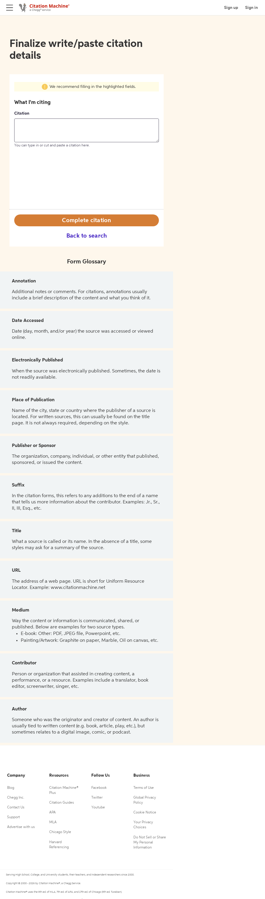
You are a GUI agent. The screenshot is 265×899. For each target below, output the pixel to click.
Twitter (97, 798)
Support (13, 817)
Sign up (231, 8)
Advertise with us (21, 827)
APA (52, 812)
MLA (53, 822)
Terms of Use (143, 788)
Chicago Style (60, 832)
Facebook (99, 788)
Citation (21, 113)
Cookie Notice (144, 812)
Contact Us (15, 807)
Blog (10, 788)
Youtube (98, 807)
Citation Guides (61, 803)
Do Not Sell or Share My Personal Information (149, 842)
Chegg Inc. (15, 798)
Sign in (251, 8)
